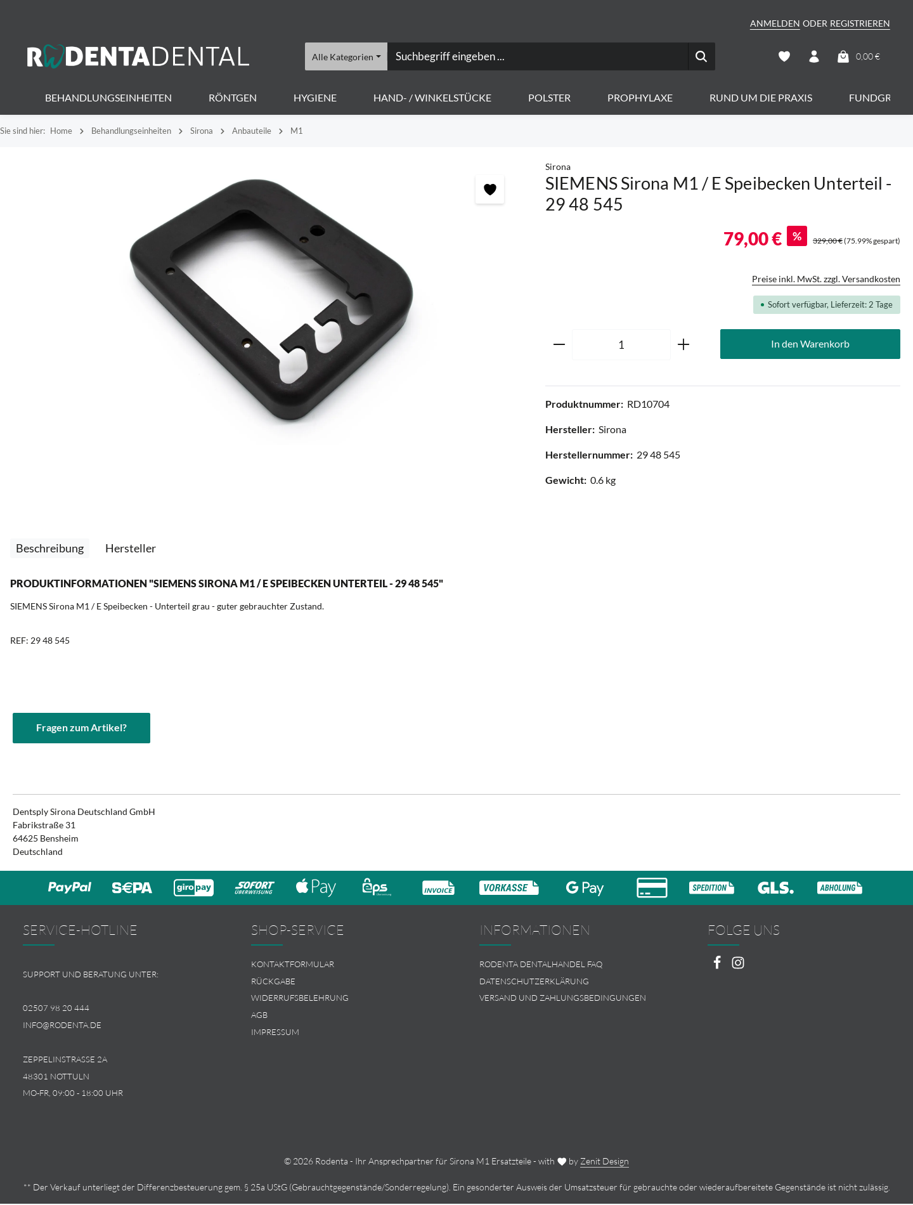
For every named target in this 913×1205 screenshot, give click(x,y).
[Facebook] (718, 967)
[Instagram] (738, 967)
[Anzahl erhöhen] (683, 346)
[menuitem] (342, 965)
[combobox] (537, 57)
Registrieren (860, 23)
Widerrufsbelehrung (300, 999)
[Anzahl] (621, 346)
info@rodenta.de (62, 1027)
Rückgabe (273, 982)
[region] (266, 304)
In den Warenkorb (810, 345)
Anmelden (775, 23)
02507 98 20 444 (56, 1010)
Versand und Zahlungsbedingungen (562, 999)
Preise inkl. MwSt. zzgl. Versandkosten (826, 280)
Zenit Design (604, 1162)
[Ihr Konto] (813, 57)
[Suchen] (701, 57)
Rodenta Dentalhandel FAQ (540, 965)
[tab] (49, 549)
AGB (259, 1017)
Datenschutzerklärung (534, 982)
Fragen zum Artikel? (81, 729)
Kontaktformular (292, 965)
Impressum (275, 1034)
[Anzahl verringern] (559, 346)
